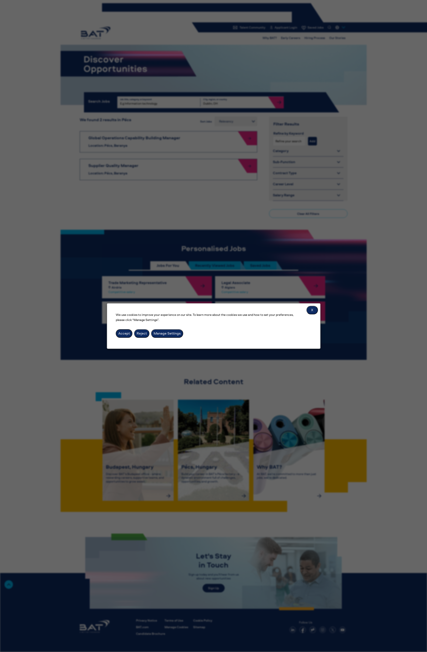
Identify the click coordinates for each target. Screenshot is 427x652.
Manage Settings (166, 333)
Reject (141, 333)
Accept (124, 333)
